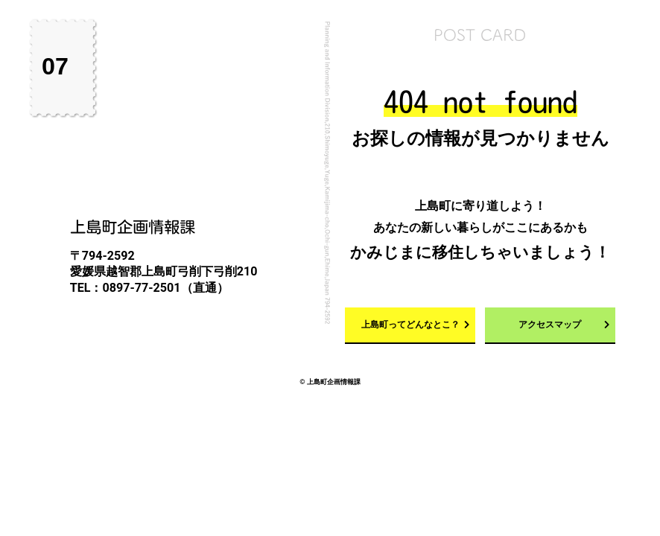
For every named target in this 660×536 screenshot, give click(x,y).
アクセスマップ (549, 324)
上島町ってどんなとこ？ (410, 324)
